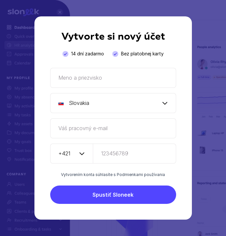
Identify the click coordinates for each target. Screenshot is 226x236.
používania (154, 174)
